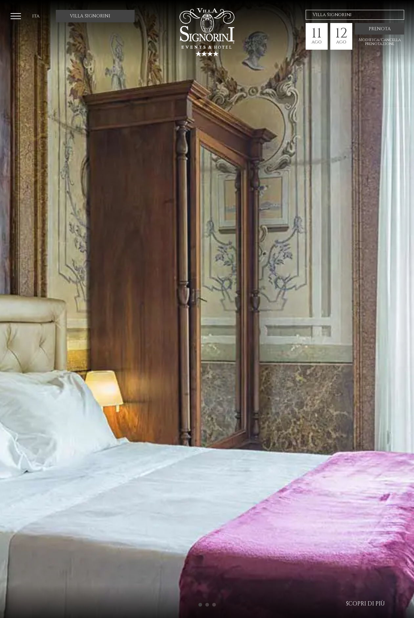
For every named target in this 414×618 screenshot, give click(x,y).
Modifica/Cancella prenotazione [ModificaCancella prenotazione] (380, 41)
